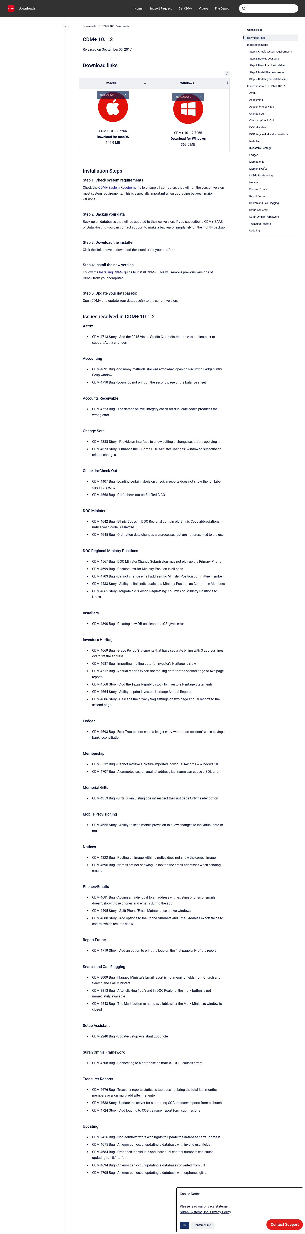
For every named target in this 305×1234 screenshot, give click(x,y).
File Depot (222, 8)
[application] (284, 1225)
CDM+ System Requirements (119, 188)
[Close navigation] (65, 27)
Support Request (160, 8)
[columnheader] (113, 83)
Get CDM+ (185, 8)
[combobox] (268, 8)
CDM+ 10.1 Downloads (115, 26)
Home (138, 8)
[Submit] (243, 8)
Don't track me (202, 1225)
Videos (203, 8)
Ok (184, 1225)
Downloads (27, 8)
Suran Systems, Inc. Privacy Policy (205, 1212)
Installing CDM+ (111, 272)
